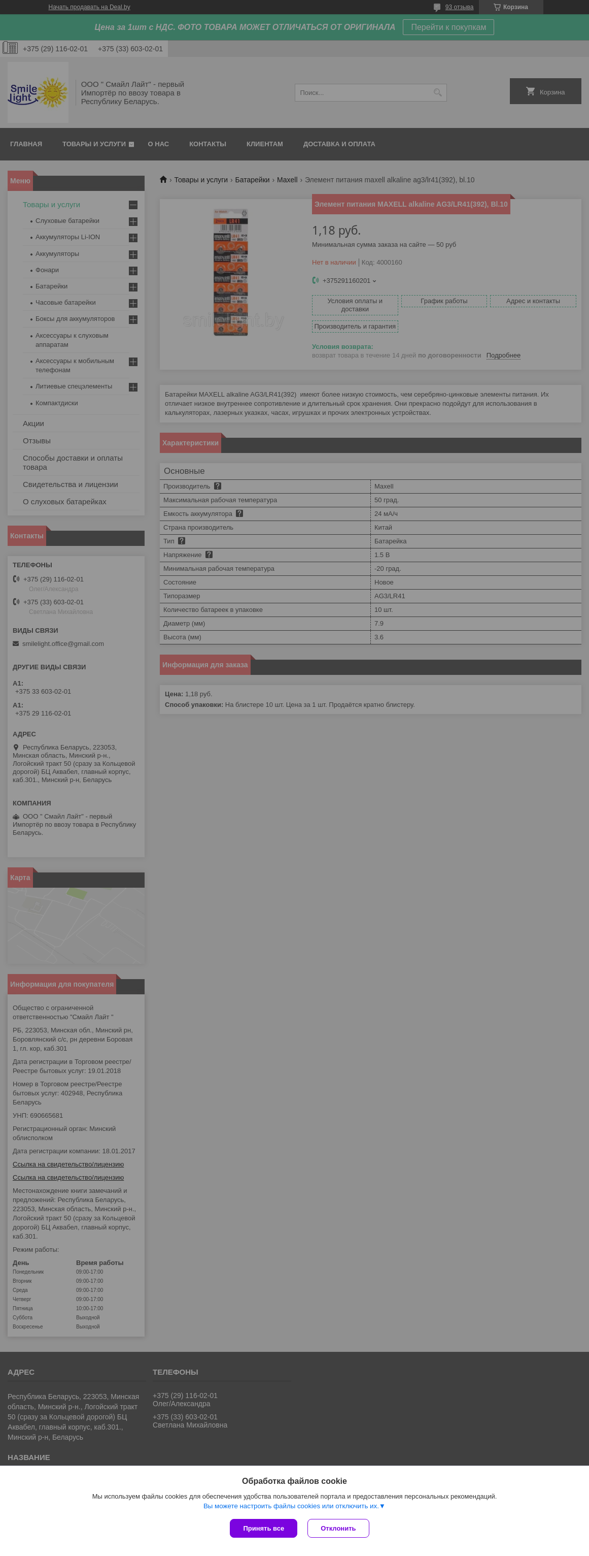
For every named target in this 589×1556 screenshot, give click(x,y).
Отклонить (338, 1528)
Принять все (263, 1528)
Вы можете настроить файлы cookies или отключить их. (291, 1506)
